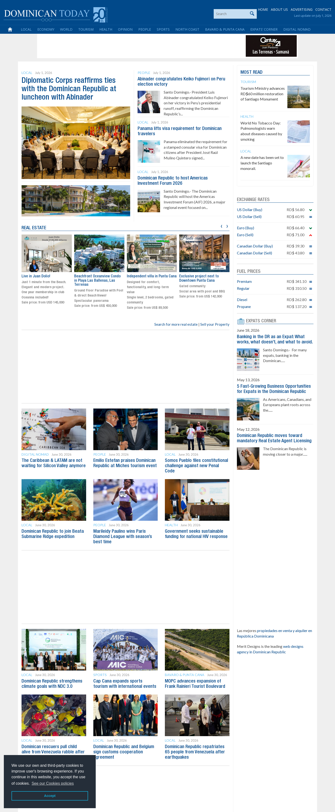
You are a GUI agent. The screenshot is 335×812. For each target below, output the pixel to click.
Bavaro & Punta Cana (225, 29)
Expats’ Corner (264, 29)
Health (105, 29)
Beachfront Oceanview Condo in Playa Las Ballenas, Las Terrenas (97, 281)
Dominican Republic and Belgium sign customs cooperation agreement (123, 752)
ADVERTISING (302, 9)
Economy (45, 29)
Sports (163, 29)
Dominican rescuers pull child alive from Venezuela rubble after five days (53, 752)
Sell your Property (214, 324)
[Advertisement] (125, 46)
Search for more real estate (176, 324)
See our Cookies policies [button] (53, 783)
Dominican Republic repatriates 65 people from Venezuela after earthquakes (195, 752)
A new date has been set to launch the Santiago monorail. (262, 163)
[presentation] (221, 225)
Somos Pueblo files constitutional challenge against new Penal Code (196, 466)
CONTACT (323, 9)
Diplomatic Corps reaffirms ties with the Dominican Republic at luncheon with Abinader (69, 89)
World (66, 29)
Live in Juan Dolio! (36, 276)
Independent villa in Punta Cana (152, 276)
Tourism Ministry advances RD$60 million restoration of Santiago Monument (262, 93)
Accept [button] (50, 796)
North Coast (187, 29)
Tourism (86, 29)
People (144, 29)
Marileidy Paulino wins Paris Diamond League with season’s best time (122, 536)
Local (26, 29)
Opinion (125, 29)
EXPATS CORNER (261, 321)
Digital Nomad (297, 29)
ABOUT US (279, 9)
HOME (263, 9)
